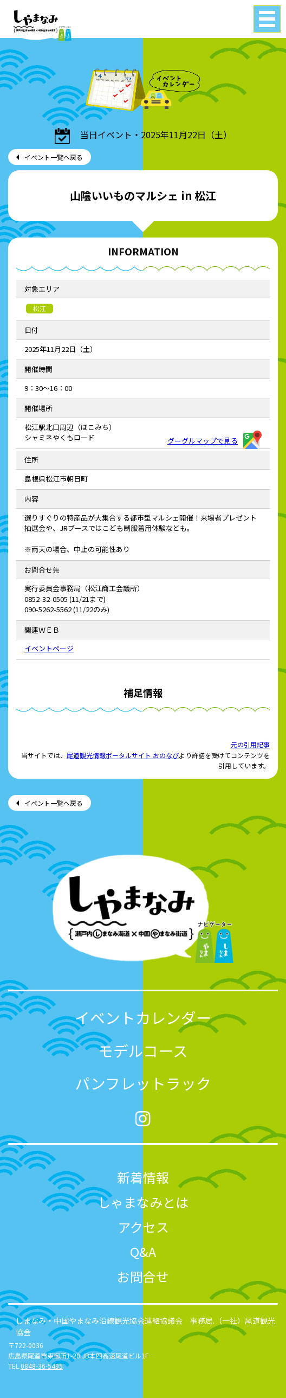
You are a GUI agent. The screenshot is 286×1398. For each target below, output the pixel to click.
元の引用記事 (250, 744)
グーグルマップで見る (214, 440)
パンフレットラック (143, 1083)
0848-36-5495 (42, 1365)
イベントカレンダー (143, 1017)
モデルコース (143, 1050)
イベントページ (49, 648)
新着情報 (143, 1177)
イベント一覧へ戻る (53, 157)
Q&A (143, 1251)
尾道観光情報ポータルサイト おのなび (123, 755)
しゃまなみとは (143, 1202)
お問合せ (143, 1276)
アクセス (143, 1227)
